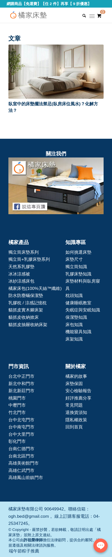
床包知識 (74, 324)
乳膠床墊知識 (78, 274)
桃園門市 (17, 398)
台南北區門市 (21, 456)
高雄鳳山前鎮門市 (25, 477)
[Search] (81, 16)
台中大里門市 (21, 434)
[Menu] (92, 18)
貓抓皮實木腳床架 (25, 310)
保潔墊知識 (76, 317)
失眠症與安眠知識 (82, 310)
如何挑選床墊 (78, 252)
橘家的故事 (76, 376)
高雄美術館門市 (23, 463)
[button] (56, 72)
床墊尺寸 (74, 259)
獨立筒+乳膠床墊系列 (29, 259)
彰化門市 (17, 441)
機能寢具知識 (78, 331)
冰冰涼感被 (19, 274)
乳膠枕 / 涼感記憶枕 (27, 303)
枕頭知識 (74, 295)
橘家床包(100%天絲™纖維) (35, 288)
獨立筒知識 (76, 266)
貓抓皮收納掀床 (23, 317)
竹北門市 (17, 412)
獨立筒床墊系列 (23, 252)
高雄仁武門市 (21, 470)
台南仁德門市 (21, 448)
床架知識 (74, 339)
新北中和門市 (21, 383)
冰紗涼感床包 (21, 281)
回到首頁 (74, 427)
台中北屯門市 (21, 419)
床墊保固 (74, 383)
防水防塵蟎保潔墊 (25, 295)
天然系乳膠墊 (21, 266)
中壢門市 (17, 405)
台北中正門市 (21, 376)
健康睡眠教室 (78, 303)
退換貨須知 (76, 412)
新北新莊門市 (21, 390)
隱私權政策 (76, 419)
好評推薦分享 (78, 398)
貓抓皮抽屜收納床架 (27, 324)
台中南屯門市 (21, 427)
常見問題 (74, 405)
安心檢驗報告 (78, 390)
